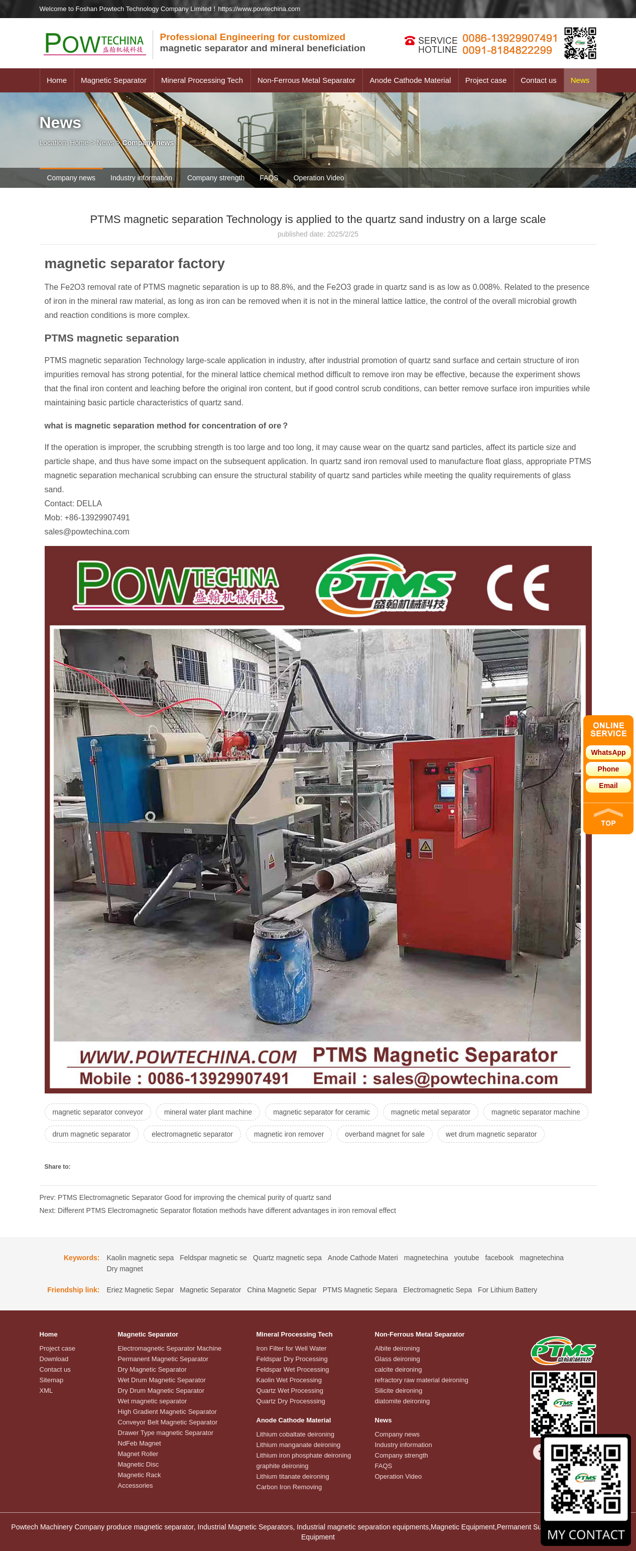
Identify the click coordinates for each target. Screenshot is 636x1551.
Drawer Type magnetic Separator (166, 1432)
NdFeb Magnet (139, 1443)
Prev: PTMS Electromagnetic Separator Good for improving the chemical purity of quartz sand (185, 1197)
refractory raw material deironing (421, 1380)
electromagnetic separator (192, 1134)
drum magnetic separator (92, 1134)
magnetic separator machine (535, 1112)
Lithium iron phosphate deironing (304, 1455)
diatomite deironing (402, 1401)
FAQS (269, 178)
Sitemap (52, 1380)
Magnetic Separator (114, 80)
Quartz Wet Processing (290, 1390)
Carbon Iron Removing (289, 1487)
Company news (71, 178)
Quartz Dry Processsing (291, 1401)
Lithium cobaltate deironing (295, 1434)
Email (608, 786)
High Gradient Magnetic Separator (167, 1411)
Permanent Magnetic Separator (163, 1359)
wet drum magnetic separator (491, 1134)
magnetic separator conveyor (98, 1112)
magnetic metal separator (430, 1112)
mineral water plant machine (208, 1112)
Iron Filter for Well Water (292, 1348)
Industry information (141, 178)
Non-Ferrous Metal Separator (306, 80)
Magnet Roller (138, 1454)
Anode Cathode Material (410, 80)
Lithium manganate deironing (299, 1445)
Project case (486, 80)
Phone (608, 769)
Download (54, 1359)
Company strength (215, 178)
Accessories (135, 1485)
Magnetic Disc (138, 1464)
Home (57, 80)
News (580, 80)
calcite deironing (398, 1369)
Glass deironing (397, 1359)
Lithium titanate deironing (293, 1476)
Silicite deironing (399, 1390)
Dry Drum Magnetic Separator (161, 1390)
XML (46, 1390)
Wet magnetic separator (152, 1401)
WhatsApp (608, 752)
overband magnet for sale (385, 1134)
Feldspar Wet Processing (293, 1369)
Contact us (539, 80)
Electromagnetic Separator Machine (170, 1348)
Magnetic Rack (139, 1475)
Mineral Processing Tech (202, 80)
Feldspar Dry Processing (292, 1359)
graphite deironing (283, 1466)
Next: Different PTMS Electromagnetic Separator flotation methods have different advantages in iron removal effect (218, 1210)
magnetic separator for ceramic (321, 1112)
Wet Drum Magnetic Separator (162, 1380)
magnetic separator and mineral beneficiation (263, 42)
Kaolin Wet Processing (289, 1380)
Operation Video (319, 178)
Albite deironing (397, 1348)
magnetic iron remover (289, 1134)
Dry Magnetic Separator (152, 1369)
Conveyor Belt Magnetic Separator (168, 1422)
